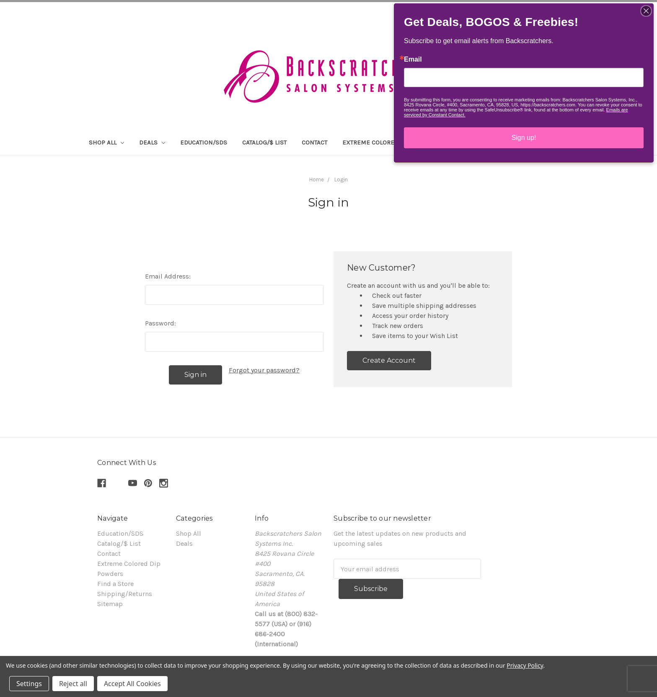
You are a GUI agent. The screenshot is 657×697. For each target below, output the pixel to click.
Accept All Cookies (132, 683)
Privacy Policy (525, 665)
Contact (314, 142)
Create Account (389, 360)
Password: (160, 323)
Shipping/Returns (124, 594)
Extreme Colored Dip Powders (391, 142)
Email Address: (168, 276)
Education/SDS (203, 142)
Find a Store (115, 584)
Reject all (73, 683)
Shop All (106, 142)
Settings (29, 683)
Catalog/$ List (264, 142)
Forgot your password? (264, 370)
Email (413, 59)
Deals (152, 142)
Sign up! (524, 137)
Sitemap (110, 604)
